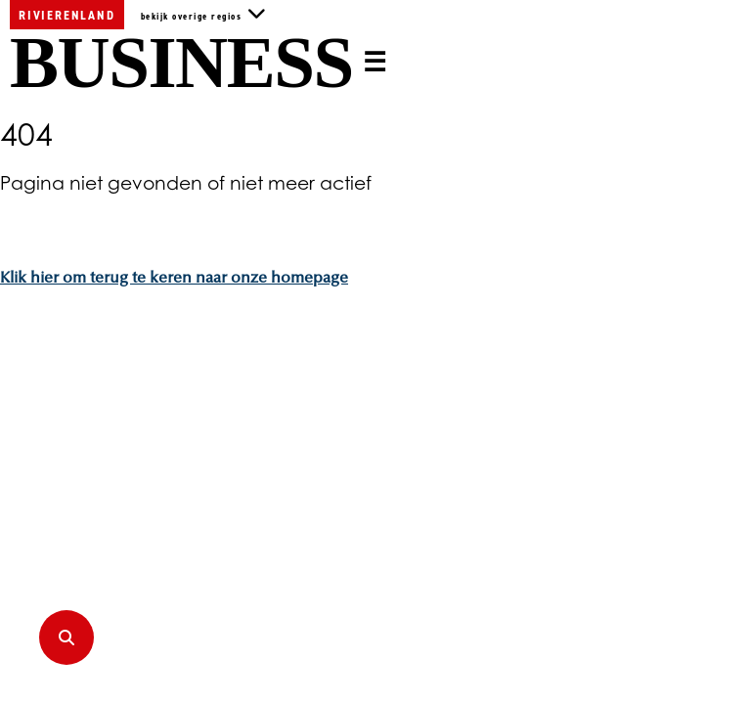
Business (181, 62)
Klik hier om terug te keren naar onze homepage (174, 278)
